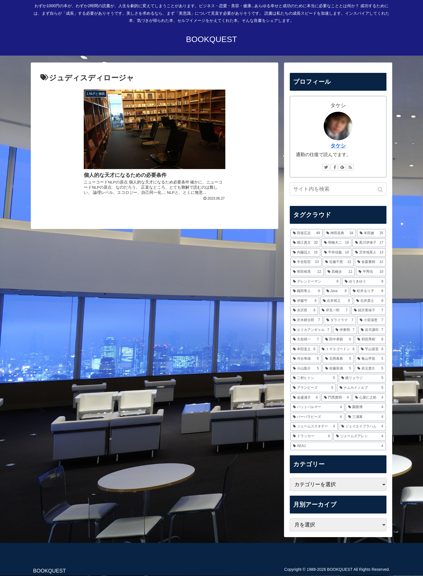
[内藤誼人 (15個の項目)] (305, 252)
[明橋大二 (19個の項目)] (336, 242)
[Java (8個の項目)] (336, 291)
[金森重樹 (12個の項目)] (370, 262)
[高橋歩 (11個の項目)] (340, 272)
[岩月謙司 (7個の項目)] (372, 330)
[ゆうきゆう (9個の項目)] (364, 281)
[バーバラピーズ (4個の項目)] (317, 417)
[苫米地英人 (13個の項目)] (369, 252)
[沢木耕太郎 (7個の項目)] (306, 320)
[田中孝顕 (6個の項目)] (338, 339)
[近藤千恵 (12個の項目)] (338, 262)
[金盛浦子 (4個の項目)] (305, 397)
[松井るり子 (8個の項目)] (368, 291)
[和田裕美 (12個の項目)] (307, 272)
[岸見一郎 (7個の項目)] (334, 310)
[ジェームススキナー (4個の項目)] (314, 426)
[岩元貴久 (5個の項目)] (370, 368)
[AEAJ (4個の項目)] (338, 446)
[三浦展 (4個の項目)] (366, 417)
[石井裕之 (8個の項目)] (336, 301)
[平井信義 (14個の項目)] (336, 252)
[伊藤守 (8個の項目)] (304, 301)
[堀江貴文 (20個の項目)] (305, 242)
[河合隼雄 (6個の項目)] (305, 359)
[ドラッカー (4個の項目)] (311, 436)
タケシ (338, 146)
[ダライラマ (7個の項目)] (340, 320)
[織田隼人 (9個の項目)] (306, 291)
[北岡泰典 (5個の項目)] (338, 359)
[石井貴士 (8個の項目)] (370, 301)
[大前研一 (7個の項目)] (305, 339)
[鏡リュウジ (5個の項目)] (362, 378)
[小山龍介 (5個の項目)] (305, 368)
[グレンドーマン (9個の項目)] (315, 281)
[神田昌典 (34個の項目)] (340, 233)
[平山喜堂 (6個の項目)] (372, 349)
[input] (338, 189)
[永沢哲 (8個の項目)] (304, 310)
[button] (380, 190)
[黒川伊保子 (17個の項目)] (369, 242)
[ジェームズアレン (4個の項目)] (360, 436)
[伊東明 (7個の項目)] (345, 330)
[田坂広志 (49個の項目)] (306, 233)
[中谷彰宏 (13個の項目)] (305, 262)
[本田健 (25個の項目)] (371, 233)
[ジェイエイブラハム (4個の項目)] (362, 426)
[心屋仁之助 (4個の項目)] (369, 397)
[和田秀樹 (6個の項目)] (370, 339)
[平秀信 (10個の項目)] (371, 272)
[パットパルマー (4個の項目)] (317, 407)
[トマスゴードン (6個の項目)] (338, 349)
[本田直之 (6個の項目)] (304, 349)
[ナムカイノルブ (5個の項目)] (361, 388)
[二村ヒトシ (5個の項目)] (314, 378)
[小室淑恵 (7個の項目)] (371, 320)
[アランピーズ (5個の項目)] (313, 388)
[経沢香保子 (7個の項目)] (368, 310)
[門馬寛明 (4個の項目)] (336, 397)
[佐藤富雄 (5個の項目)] (338, 368)
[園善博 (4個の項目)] (366, 407)
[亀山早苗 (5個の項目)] (370, 359)
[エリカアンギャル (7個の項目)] (311, 330)
